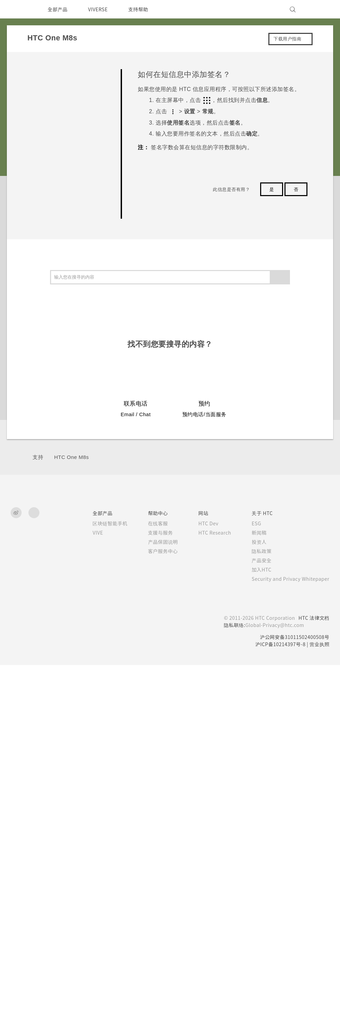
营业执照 (319, 910)
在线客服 (148, 789)
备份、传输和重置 (52, 439)
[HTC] (19, 9)
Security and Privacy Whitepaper (288, 845)
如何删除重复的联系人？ (75, 299)
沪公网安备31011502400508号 (293, 903)
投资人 (253, 808)
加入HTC (256, 836)
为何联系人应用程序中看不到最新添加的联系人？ (77, 272)
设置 (37, 471)
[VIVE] (320, 9)
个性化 (40, 360)
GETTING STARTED (62, 99)
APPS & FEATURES (61, 111)
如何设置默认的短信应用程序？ (77, 166)
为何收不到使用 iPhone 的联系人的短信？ (76, 193)
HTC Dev (200, 789)
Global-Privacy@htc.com (271, 891)
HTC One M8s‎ (71, 723)
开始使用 (42, 344)
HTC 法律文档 (313, 884)
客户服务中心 (153, 817)
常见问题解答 (47, 72)
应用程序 (42, 391)
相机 (37, 376)
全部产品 (58, 9)
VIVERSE (100, 9)
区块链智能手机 (100, 789)
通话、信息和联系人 (55, 407)
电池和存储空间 (50, 423)
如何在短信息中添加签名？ (77, 221)
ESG (251, 789)
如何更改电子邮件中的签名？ (77, 323)
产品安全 (256, 826)
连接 (37, 455)
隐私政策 (256, 817)
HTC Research (207, 799)
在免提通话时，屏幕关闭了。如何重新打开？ (77, 143)
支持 (38, 723)
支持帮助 (142, 9)
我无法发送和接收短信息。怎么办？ (77, 245)
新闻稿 (253, 799)
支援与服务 (150, 799)
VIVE (89, 799)
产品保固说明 (153, 808)
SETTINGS (52, 86)
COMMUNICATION (60, 124)
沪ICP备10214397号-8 (278, 910)
